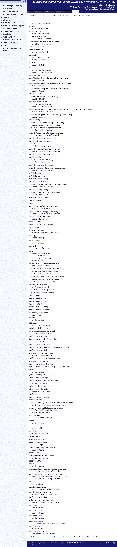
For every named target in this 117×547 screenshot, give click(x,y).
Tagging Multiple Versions (45, 534)
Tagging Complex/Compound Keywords (50, 523)
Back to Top (110, 543)
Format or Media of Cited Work (46, 233)
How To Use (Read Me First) (12, 6)
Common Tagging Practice (12, 31)
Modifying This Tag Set (11, 37)
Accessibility (7, 34)
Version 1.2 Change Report (12, 40)
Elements (6, 17)
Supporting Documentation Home (13, 49)
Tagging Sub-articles (42, 287)
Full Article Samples (10, 28)
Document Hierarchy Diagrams (13, 25)
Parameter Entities (9, 23)
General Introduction (10, 11)
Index (5, 45)
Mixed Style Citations (43, 391)
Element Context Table (11, 42)
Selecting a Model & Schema (13, 14)
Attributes (6, 20)
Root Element (7, 8)
